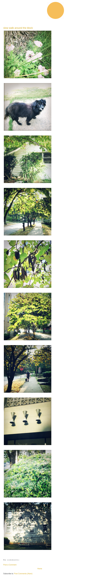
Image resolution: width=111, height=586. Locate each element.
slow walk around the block (18, 27)
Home (39, 569)
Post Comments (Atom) (23, 574)
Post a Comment (9, 565)
